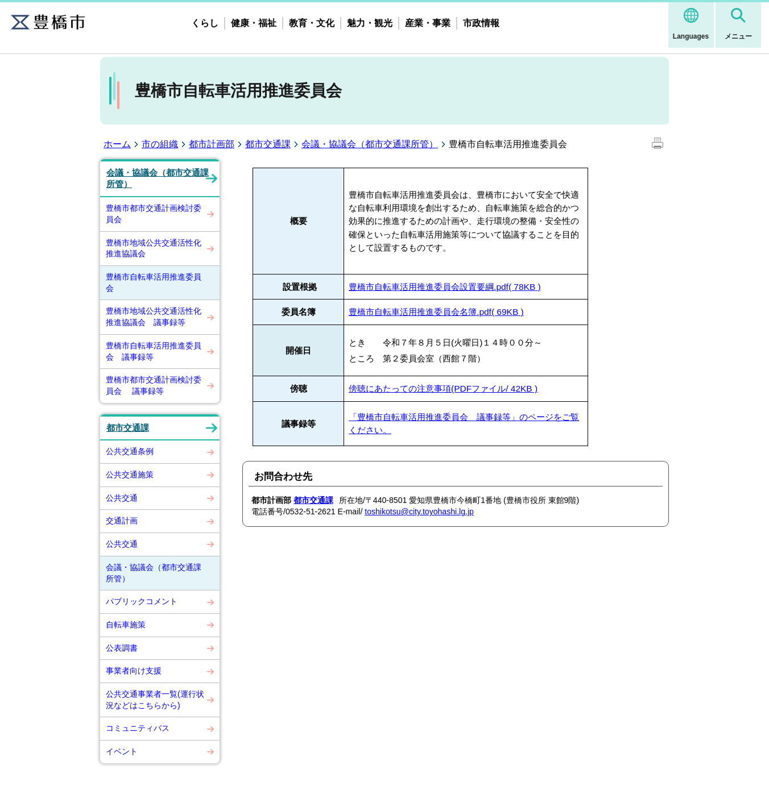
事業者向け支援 (134, 670)
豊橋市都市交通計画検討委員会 (153, 213)
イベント (122, 751)
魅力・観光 (369, 23)
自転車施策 (126, 624)
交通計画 (122, 520)
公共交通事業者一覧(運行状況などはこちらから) (155, 699)
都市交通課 (268, 144)
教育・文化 (311, 23)
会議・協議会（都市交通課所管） (369, 144)
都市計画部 (211, 144)
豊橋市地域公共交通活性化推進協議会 (153, 248)
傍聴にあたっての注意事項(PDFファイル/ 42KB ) (443, 388)
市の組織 (160, 144)
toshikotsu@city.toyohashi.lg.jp (419, 511)
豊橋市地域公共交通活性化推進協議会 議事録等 (153, 316)
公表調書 (122, 647)
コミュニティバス (137, 728)
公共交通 (122, 497)
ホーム (117, 144)
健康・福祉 (253, 23)
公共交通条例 (130, 451)
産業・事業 (427, 23)
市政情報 (481, 23)
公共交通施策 (130, 474)
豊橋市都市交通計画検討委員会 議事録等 (153, 385)
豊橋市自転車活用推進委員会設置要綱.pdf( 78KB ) (445, 287)
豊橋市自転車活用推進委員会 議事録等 (153, 351)
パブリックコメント (141, 601)
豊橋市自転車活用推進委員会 (153, 282)
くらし (204, 23)
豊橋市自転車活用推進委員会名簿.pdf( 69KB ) (436, 312)
